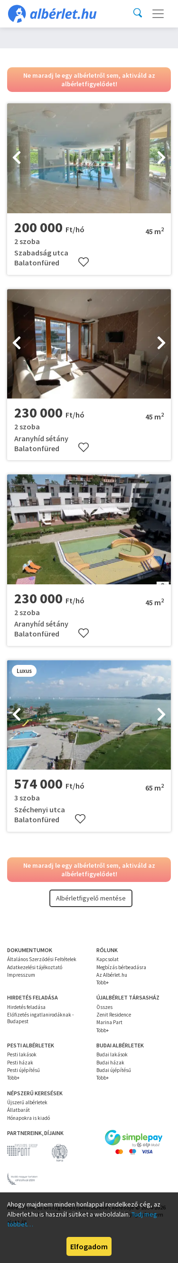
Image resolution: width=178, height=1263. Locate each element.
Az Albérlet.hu (111, 975)
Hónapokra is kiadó (28, 1118)
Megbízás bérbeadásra (121, 967)
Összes (104, 1007)
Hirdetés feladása (26, 1007)
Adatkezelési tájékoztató (34, 967)
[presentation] (16, 158)
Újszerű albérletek (27, 1102)
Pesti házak (20, 1062)
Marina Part (109, 1022)
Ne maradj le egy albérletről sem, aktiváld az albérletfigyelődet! (89, 79)
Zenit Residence (113, 1014)
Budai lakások (112, 1054)
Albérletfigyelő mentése (91, 898)
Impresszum (21, 975)
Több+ (102, 982)
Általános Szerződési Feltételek (41, 959)
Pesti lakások (22, 1054)
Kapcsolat (107, 959)
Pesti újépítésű (23, 1070)
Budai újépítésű (113, 1070)
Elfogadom (89, 1246)
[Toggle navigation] (158, 14)
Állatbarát (18, 1110)
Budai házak (110, 1062)
